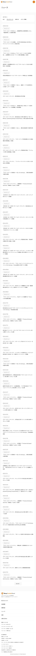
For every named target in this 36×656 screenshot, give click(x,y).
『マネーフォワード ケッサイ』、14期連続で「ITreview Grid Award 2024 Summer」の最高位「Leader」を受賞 (17, 319)
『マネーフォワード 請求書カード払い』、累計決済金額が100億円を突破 (18, 128)
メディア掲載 (23, 19)
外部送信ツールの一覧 (4, 640)
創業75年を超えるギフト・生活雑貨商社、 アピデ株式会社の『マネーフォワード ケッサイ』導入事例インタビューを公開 (17, 386)
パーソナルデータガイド (5, 644)
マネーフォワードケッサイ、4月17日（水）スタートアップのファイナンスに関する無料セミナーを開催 (18, 409)
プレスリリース (10, 19)
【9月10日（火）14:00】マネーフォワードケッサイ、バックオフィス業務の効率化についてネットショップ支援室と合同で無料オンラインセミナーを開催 (18, 252)
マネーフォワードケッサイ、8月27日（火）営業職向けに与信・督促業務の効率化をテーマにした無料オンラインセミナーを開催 (18, 286)
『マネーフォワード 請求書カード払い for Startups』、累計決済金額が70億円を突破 (18, 173)
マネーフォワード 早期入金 (5, 630)
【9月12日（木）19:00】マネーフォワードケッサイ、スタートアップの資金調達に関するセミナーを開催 (18, 275)
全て (4, 19)
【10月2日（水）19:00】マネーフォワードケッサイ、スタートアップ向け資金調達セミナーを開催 (18, 217)
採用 (2, 615)
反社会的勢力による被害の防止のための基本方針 (8, 649)
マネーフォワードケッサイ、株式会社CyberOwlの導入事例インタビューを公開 (18, 512)
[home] (6, 2)
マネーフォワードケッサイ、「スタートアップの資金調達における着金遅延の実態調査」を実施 (18, 139)
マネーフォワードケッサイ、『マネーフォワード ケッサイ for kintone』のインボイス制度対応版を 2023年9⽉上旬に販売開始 (18, 523)
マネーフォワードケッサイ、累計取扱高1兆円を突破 (14, 96)
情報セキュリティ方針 (4, 636)
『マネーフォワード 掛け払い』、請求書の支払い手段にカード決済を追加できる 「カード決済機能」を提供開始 (17, 106)
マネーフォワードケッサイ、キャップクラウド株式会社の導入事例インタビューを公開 (18, 479)
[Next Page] (18, 584)
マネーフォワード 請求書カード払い (6, 628)
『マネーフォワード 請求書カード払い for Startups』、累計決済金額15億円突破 (17, 455)
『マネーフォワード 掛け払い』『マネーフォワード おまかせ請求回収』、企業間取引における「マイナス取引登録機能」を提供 (17, 54)
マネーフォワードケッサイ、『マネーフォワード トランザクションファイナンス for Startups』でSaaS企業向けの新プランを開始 (18, 264)
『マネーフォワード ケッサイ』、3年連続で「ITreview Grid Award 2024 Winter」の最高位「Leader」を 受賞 (17, 444)
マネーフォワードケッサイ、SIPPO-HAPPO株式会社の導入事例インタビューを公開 (18, 557)
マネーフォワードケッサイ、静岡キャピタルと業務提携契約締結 (16, 567)
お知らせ (17, 19)
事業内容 (3, 607)
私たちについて (4, 600)
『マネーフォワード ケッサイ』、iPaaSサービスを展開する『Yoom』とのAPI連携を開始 (17, 297)
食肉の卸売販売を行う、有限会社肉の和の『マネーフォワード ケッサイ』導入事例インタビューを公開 (17, 375)
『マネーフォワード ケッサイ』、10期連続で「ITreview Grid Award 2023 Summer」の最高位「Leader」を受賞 (17, 578)
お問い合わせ (4, 618)
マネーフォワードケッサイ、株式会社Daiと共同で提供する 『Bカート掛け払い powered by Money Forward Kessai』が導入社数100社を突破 (18, 117)
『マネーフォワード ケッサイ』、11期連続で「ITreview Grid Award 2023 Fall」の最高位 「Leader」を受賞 (17, 501)
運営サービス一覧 (4, 622)
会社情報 (3, 604)
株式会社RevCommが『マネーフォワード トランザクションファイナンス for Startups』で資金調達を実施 (18, 308)
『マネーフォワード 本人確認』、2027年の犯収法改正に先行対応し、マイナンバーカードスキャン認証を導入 (18, 42)
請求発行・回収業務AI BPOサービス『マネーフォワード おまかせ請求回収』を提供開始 (17, 65)
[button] (34, 2)
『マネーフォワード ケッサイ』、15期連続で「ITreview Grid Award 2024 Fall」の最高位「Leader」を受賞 (17, 184)
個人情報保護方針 (4, 634)
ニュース (3, 611)
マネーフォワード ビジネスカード (6, 626)
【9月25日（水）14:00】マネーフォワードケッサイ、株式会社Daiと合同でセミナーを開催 (18, 206)
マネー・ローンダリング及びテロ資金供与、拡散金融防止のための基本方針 (12, 642)
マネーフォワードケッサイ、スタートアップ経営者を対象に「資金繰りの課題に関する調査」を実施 (18, 240)
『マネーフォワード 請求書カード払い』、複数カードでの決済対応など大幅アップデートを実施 (17, 85)
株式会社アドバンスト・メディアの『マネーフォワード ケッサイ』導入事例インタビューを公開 (17, 331)
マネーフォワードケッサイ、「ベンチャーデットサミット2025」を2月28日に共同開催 (18, 162)
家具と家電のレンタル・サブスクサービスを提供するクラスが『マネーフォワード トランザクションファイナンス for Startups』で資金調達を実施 (18, 432)
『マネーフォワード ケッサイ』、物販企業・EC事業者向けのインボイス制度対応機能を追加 (17, 546)
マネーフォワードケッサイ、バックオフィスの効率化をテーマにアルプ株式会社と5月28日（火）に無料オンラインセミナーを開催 (18, 353)
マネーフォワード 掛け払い (5, 624)
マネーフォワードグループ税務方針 (6, 648)
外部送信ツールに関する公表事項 (6, 638)
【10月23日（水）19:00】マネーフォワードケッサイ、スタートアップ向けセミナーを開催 (18, 195)
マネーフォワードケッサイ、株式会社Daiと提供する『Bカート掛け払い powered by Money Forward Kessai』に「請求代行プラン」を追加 (18, 490)
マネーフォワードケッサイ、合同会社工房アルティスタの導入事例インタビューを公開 (18, 420)
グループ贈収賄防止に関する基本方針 (6, 651)
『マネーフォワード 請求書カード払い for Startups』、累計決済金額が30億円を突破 (18, 364)
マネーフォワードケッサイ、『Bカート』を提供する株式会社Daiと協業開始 (18, 535)
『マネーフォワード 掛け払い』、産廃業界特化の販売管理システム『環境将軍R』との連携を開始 (17, 31)
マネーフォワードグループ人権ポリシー (7, 646)
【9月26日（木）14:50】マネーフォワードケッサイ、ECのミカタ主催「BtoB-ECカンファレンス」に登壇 (17, 229)
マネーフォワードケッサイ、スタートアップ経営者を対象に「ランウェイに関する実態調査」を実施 (18, 151)
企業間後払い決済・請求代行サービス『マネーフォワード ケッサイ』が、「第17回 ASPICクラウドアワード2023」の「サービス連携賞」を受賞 (17, 467)
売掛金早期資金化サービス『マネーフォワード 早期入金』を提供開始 (17, 75)
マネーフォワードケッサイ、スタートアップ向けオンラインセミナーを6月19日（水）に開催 (18, 342)
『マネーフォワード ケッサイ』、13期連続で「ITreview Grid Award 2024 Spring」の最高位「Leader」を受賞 (17, 398)
